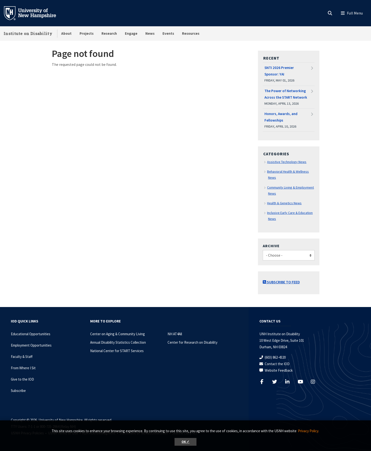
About (66, 33)
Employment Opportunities (31, 345)
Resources (190, 33)
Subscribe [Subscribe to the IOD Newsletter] (18, 390)
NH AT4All (175, 334)
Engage (131, 33)
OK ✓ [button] (185, 442)
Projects (87, 33)
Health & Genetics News (284, 203)
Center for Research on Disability (192, 342)
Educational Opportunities (30, 334)
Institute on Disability (28, 33)
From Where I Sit (23, 368)
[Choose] (289, 255)
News (150, 33)
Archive (271, 245)
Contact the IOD (277, 364)
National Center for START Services (117, 350)
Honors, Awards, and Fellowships (280, 117)
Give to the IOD (22, 379)
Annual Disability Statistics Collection (118, 342)
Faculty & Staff (22, 356)
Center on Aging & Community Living (117, 334)
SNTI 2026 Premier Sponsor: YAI (279, 70)
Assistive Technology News (286, 162)
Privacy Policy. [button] (308, 431)
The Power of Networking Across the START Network (285, 94)
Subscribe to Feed (281, 282)
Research (109, 33)
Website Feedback (279, 370)
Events (168, 33)
